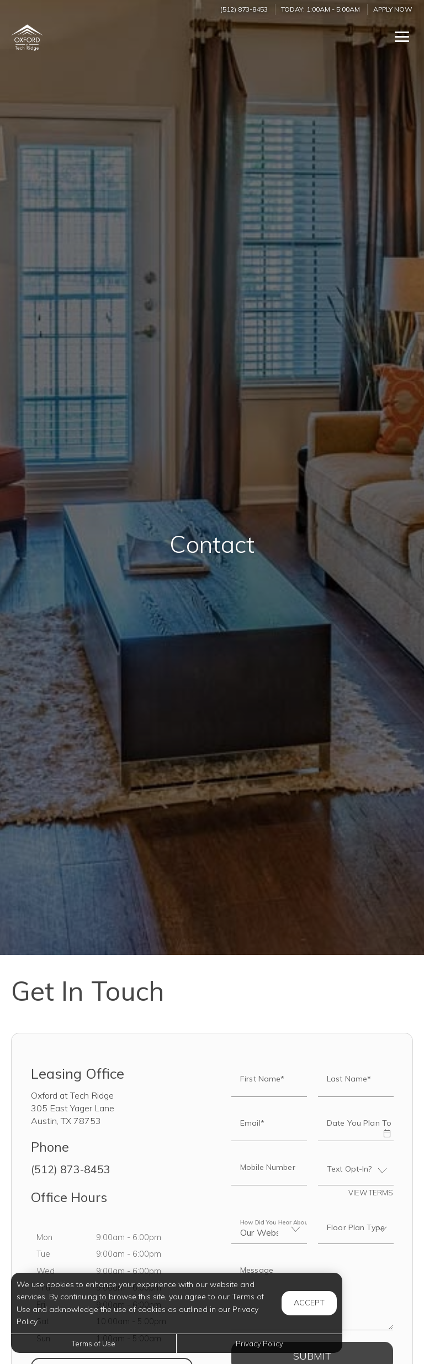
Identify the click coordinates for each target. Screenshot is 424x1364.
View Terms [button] (370, 1192)
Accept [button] (309, 1303)
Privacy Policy (259, 1343)
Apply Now (392, 9)
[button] (386, 1125)
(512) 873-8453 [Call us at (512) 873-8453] (244, 9)
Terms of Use (93, 1343)
